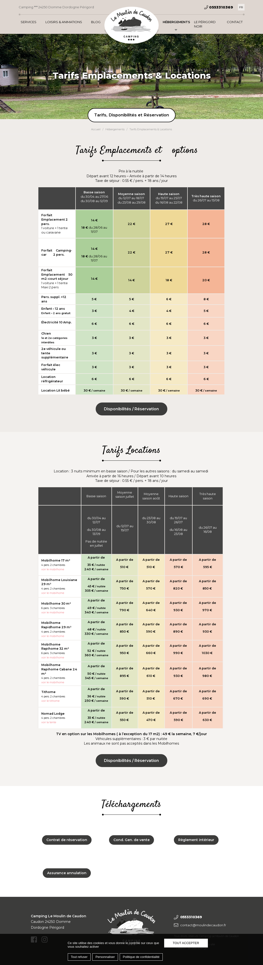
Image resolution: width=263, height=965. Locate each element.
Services (28, 22)
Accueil (96, 129)
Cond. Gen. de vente (131, 840)
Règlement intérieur (196, 840)
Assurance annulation (66, 873)
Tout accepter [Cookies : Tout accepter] (186, 943)
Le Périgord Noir (205, 24)
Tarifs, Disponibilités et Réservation (131, 114)
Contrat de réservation (66, 840)
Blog (96, 22)
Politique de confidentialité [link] (141, 957)
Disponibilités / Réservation (131, 409)
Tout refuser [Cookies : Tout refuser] (79, 957)
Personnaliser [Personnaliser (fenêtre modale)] (105, 957)
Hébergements (176, 22)
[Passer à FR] (241, 7)
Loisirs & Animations (63, 22)
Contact (235, 22)
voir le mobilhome (52, 682)
